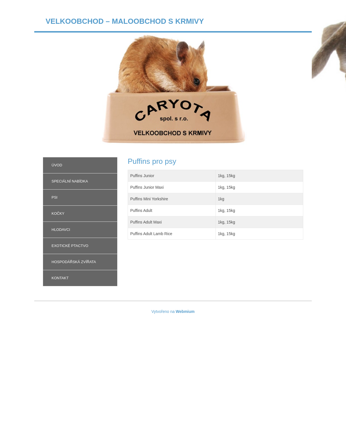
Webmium (185, 311)
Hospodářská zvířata (74, 262)
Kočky (58, 213)
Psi (54, 197)
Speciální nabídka (70, 181)
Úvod (57, 165)
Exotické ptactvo (70, 246)
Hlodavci (61, 229)
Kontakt (60, 278)
